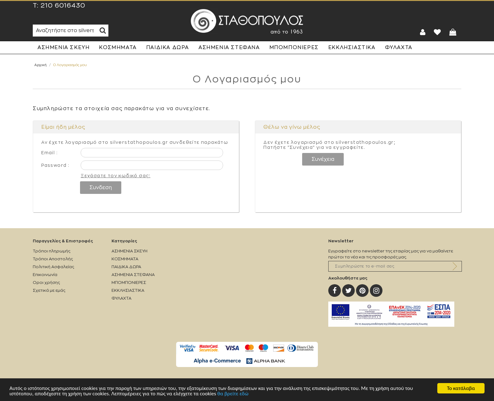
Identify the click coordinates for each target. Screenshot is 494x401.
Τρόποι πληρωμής (51, 251)
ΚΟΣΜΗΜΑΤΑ (117, 47)
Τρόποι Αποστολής (53, 259)
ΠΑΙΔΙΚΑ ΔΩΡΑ (167, 47)
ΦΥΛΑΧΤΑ (398, 47)
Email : (49, 152)
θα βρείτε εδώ (233, 394)
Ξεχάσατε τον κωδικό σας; (116, 175)
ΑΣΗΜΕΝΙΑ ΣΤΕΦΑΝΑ (229, 47)
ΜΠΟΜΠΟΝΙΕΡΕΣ (294, 47)
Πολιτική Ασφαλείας (53, 267)
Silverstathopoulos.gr (247, 21)
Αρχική (40, 65)
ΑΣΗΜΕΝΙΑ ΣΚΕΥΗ (63, 47)
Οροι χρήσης (46, 282)
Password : (55, 165)
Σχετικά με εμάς (49, 290)
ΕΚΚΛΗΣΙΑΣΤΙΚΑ (352, 47)
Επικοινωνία (45, 275)
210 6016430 (63, 6)
